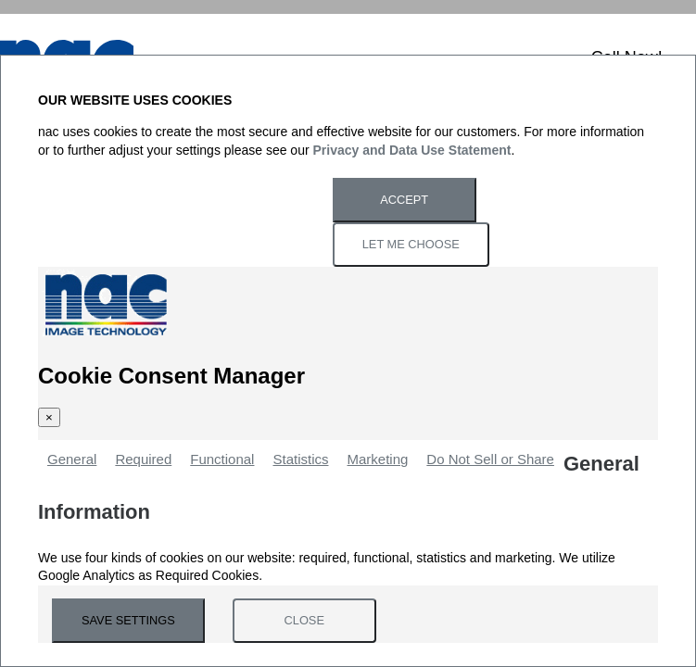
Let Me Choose (411, 244)
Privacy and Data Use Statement (412, 150)
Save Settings (128, 620)
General (71, 459)
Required (143, 459)
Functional (222, 459)
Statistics (300, 459)
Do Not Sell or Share (490, 459)
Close (304, 620)
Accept (404, 200)
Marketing (377, 459)
